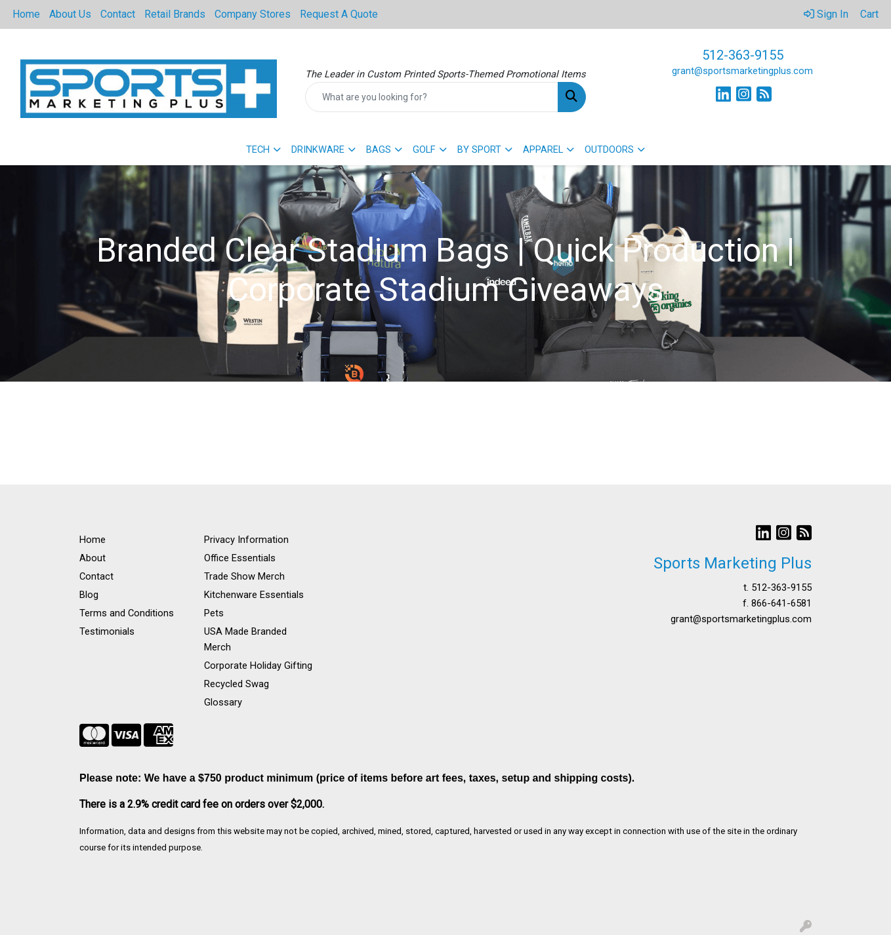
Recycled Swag (236, 684)
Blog (88, 595)
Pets (214, 613)
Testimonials (107, 631)
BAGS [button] (378, 149)
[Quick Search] (432, 97)
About (92, 558)
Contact (117, 14)
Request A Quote (339, 14)
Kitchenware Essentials (254, 595)
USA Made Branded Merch (245, 639)
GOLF (424, 149)
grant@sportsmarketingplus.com (742, 71)
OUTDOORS (609, 149)
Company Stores (253, 14)
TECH (258, 149)
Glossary (223, 702)
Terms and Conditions (126, 613)
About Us (70, 14)
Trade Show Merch (244, 576)
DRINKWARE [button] (317, 149)
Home (26, 14)
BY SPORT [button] (479, 149)
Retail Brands (174, 14)
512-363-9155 (742, 55)
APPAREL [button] (543, 149)
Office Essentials (240, 558)
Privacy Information (246, 540)
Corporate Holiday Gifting (258, 665)
